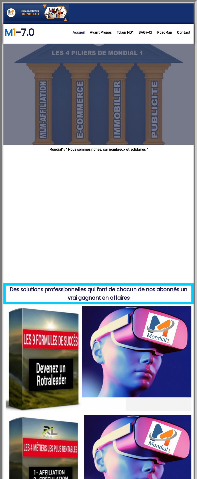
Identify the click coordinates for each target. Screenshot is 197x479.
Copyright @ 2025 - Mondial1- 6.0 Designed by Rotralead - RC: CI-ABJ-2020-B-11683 (98, 460)
